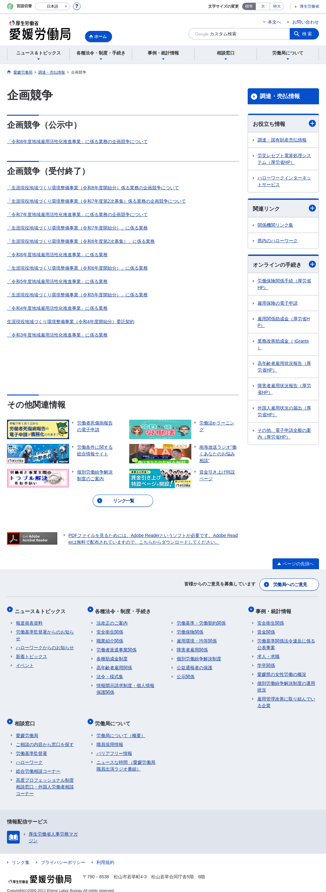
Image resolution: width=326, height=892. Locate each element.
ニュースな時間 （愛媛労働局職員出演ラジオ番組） (126, 759)
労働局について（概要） (120, 728)
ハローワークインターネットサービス (284, 181)
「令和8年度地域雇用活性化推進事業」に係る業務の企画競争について (77, 141)
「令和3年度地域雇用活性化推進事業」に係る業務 (57, 334)
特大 (277, 6)
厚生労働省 (309, 6)
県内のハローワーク (278, 241)
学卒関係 (266, 661)
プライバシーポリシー (63, 855)
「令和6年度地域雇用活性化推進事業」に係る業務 (57, 254)
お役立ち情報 (284, 123)
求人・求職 (268, 652)
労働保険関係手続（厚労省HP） (284, 285)
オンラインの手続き (284, 265)
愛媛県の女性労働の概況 (281, 670)
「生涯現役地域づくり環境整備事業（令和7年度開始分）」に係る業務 (77, 227)
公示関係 (186, 672)
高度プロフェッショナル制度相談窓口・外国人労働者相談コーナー (45, 780)
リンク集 (21, 855)
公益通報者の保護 (194, 663)
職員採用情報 (109, 737)
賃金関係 (266, 628)
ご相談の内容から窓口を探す (45, 737)
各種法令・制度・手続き (124, 608)
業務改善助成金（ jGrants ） (283, 345)
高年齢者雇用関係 (114, 663)
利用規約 (105, 855)
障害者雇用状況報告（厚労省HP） (284, 390)
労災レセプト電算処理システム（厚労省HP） (284, 159)
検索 (307, 33)
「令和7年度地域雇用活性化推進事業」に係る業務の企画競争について (77, 214)
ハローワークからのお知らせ (45, 643)
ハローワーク (29, 755)
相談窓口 (26, 718)
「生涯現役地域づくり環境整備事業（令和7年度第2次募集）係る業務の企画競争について (96, 201)
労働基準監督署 (31, 746)
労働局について (114, 718)
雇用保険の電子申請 (278, 304)
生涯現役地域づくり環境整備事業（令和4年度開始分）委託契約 (70, 321)
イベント (25, 661)
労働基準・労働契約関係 (201, 619)
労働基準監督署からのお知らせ (45, 631)
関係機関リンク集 (275, 225)
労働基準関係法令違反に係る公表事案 (286, 640)
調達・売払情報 (280, 96)
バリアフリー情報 (114, 746)
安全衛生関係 (109, 628)
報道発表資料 (29, 619)
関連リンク (284, 208)
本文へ (274, 22)
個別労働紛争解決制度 (199, 654)
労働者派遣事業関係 (116, 646)
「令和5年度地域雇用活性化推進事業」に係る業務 (57, 281)
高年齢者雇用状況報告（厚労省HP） (284, 367)
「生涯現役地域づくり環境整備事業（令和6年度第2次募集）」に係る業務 (81, 241)
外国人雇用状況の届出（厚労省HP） (284, 412)
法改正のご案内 (112, 619)
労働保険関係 (190, 628)
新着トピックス (31, 652)
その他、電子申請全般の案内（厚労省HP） (284, 434)
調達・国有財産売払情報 (282, 140)
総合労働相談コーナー (38, 764)
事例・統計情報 (275, 608)
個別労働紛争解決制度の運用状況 (286, 683)
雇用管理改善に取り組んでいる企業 (286, 698)
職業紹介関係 (109, 637)
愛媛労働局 (27, 728)
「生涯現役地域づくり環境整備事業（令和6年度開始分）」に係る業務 (77, 268)
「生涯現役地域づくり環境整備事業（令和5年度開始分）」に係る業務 (77, 294)
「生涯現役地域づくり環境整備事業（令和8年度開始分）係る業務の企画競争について (93, 187)
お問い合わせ (305, 22)
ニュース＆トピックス (41, 608)
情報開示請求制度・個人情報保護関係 (125, 685)
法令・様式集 (109, 672)
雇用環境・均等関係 (197, 637)
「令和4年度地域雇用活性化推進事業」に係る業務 (57, 308)
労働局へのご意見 (290, 583)
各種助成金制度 (112, 654)
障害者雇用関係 (192, 646)
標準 (249, 6)
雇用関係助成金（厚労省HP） (284, 323)
